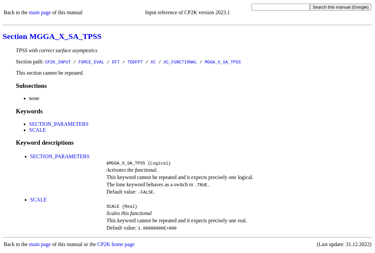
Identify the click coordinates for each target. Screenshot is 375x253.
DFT (116, 62)
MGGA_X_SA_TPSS (223, 62)
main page (40, 12)
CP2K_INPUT (58, 62)
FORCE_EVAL (91, 62)
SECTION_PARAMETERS (59, 124)
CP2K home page (116, 246)
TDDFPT (135, 62)
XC (153, 62)
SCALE (37, 130)
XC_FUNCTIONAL (180, 62)
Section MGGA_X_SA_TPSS (52, 36)
